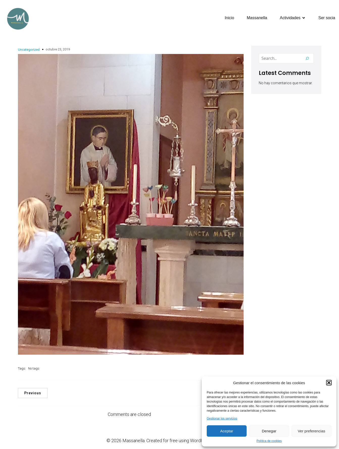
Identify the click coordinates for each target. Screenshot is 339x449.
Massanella (257, 18)
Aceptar (226, 431)
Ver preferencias (311, 431)
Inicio (229, 18)
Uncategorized (29, 50)
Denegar (269, 431)
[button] (328, 382)
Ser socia (326, 18)
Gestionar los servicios (222, 418)
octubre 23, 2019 (58, 50)
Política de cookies (269, 441)
